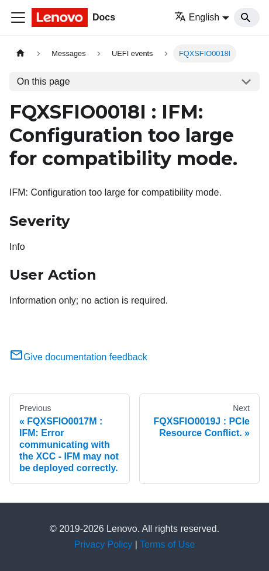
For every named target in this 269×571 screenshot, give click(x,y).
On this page (43, 81)
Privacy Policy (103, 544)
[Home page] (20, 53)
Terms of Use (167, 544)
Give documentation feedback (78, 357)
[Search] (247, 17)
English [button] (196, 17)
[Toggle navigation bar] (18, 17)
